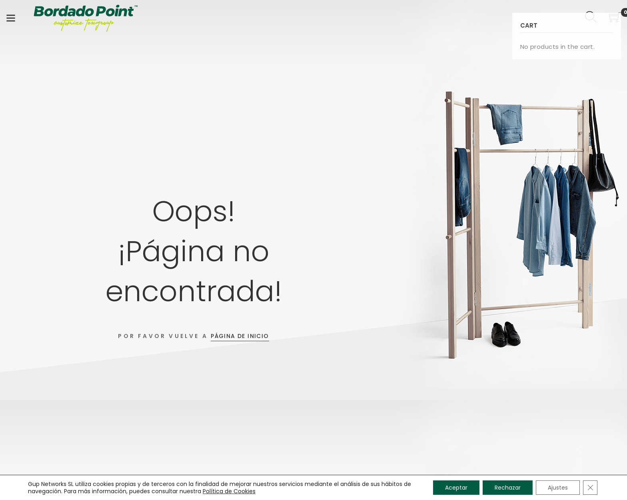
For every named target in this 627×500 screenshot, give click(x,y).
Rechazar (508, 488)
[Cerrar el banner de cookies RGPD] (590, 487)
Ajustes (558, 488)
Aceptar (456, 488)
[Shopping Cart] (615, 18)
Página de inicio (240, 336)
